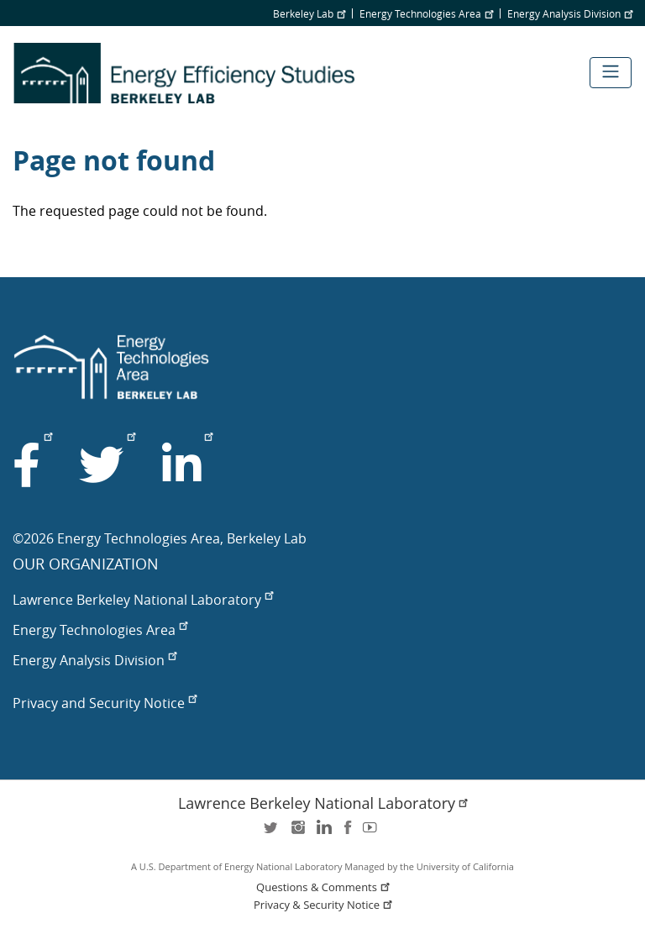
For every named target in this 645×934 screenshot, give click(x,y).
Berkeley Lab (309, 13)
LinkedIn (322, 833)
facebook (348, 833)
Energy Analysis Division (569, 13)
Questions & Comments (324, 887)
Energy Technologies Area (426, 13)
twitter (272, 833)
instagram (297, 833)
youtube (373, 833)
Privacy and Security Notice (105, 703)
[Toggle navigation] (611, 72)
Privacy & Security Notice (324, 905)
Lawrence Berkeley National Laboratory (143, 599)
